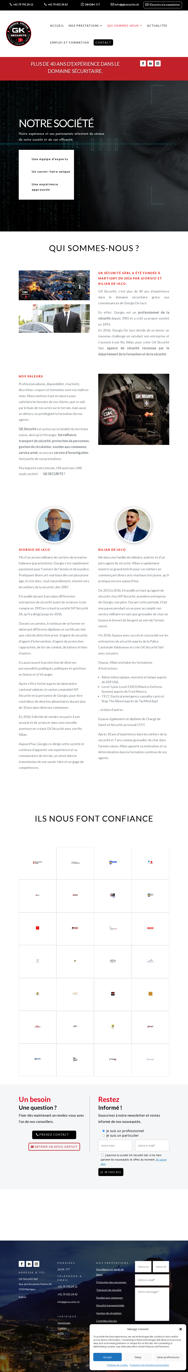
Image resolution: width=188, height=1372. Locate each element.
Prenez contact (54, 1134)
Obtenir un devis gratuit (56, 1146)
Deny (138, 1357)
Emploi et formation (69, 42)
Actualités (157, 25)
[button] (180, 1329)
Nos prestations (84, 25)
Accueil (57, 25)
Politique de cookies (117, 1365)
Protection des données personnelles (149, 1365)
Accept (107, 1357)
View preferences (168, 1357)
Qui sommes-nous (123, 25)
